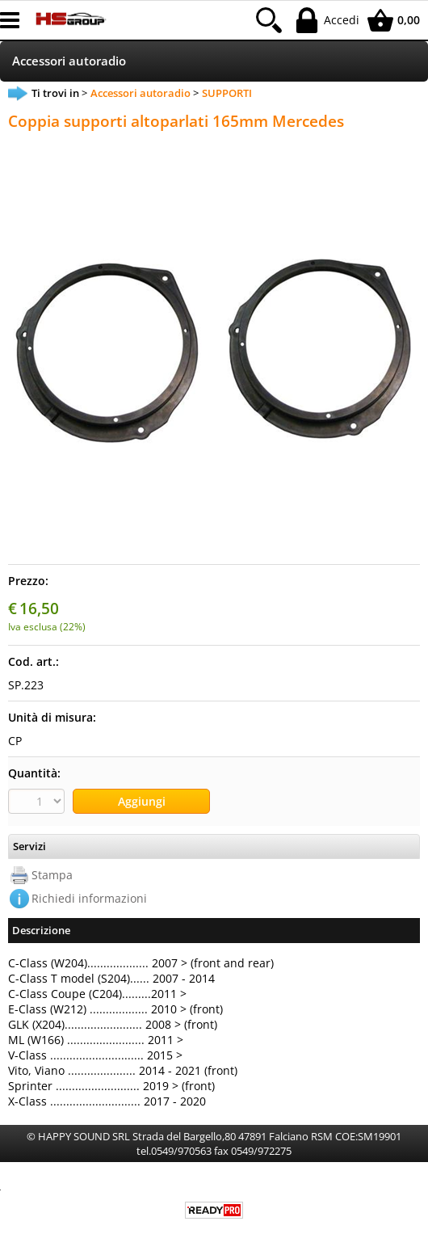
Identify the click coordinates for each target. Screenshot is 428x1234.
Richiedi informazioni (89, 898)
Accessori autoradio (69, 61)
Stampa (52, 874)
